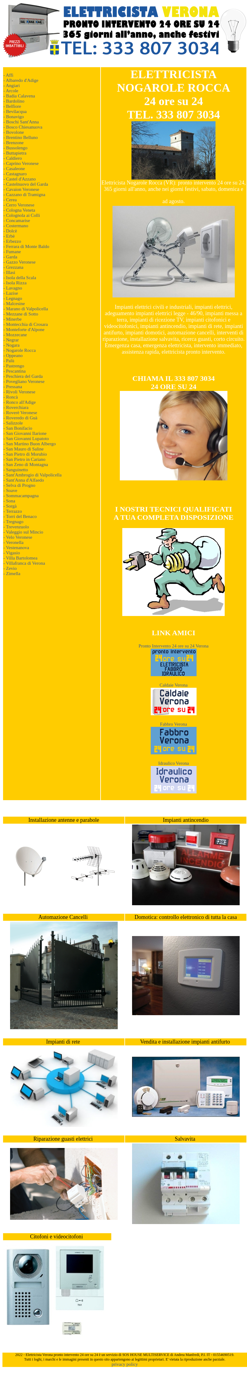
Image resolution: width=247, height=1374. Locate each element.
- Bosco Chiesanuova (22, 127)
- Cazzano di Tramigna (24, 194)
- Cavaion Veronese (21, 189)
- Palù (8, 360)
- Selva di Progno (19, 485)
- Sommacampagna (21, 495)
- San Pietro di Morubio (25, 454)
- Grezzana (13, 267)
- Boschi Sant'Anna (21, 121)
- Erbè (9, 236)
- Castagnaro (15, 173)
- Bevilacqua (15, 111)
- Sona (9, 500)
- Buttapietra (14, 153)
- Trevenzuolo (16, 526)
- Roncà (10, 397)
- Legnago (12, 298)
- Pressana (12, 386)
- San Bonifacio (17, 428)
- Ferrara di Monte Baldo (26, 246)
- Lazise (10, 293)
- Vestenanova (16, 547)
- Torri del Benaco (20, 516)
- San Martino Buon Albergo (29, 443)
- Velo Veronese (17, 537)
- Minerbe (12, 319)
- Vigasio (11, 552)
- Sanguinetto (15, 469)
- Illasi (9, 272)
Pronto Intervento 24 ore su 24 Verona (173, 645)
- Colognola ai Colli (21, 215)
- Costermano (15, 225)
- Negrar (11, 339)
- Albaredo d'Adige (20, 80)
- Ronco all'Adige (19, 402)
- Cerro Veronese (18, 204)
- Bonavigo (13, 116)
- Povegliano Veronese (24, 381)
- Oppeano (13, 355)
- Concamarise (16, 220)
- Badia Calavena (19, 95)
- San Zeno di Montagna (25, 464)
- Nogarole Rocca (19, 350)
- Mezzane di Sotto (20, 314)
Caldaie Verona (174, 685)
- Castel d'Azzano (19, 179)
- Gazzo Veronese (19, 262)
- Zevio (10, 568)
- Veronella (13, 542)
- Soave (10, 490)
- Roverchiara (15, 407)
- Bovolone (13, 132)
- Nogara (11, 345)
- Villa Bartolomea (20, 558)
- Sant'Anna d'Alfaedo (23, 480)
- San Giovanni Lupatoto (26, 438)
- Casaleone (14, 168)
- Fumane (12, 251)
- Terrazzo (12, 511)
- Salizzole (13, 423)
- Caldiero (12, 158)
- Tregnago (13, 521)
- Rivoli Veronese (19, 391)
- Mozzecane (15, 334)
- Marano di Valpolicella (25, 308)
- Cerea (10, 199)
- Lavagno (12, 288)
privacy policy (125, 1364)
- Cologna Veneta (19, 210)
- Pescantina (14, 371)
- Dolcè (10, 230)
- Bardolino (13, 101)
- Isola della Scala (19, 277)
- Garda (10, 256)
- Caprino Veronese (21, 163)
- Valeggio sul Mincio (23, 532)
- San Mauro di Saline (23, 448)
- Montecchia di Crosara (25, 324)
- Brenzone (13, 142)
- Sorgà (10, 506)
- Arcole (10, 90)
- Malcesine (14, 303)
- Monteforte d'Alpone (23, 329)
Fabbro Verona (173, 724)
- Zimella (11, 573)
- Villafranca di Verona (24, 563)
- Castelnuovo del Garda (25, 184)
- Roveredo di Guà (20, 417)
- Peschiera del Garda (23, 376)
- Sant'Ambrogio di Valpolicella (32, 474)
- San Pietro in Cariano (24, 459)
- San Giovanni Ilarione (24, 433)
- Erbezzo (12, 241)
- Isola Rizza (15, 282)
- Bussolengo (15, 147)
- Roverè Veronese (20, 412)
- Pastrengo (13, 365)
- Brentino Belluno (20, 137)
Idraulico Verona (173, 763)
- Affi (8, 75)
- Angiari (11, 85)
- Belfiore (12, 106)
